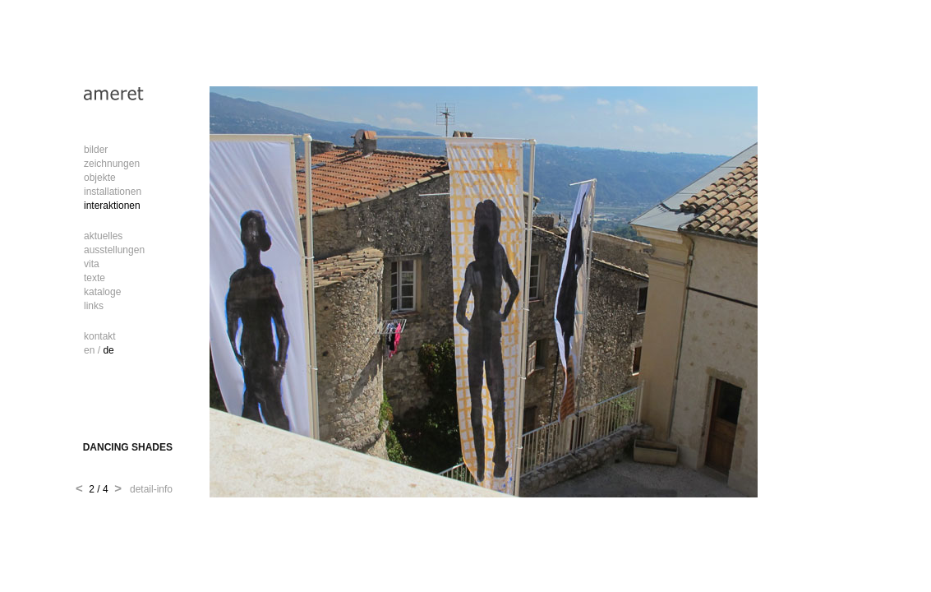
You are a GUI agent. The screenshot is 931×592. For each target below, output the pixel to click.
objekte (100, 177)
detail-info (148, 489)
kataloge (102, 292)
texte (94, 278)
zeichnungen (112, 163)
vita (91, 264)
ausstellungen (114, 250)
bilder (96, 149)
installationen (112, 191)
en (89, 350)
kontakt (100, 336)
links (94, 306)
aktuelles (103, 236)
